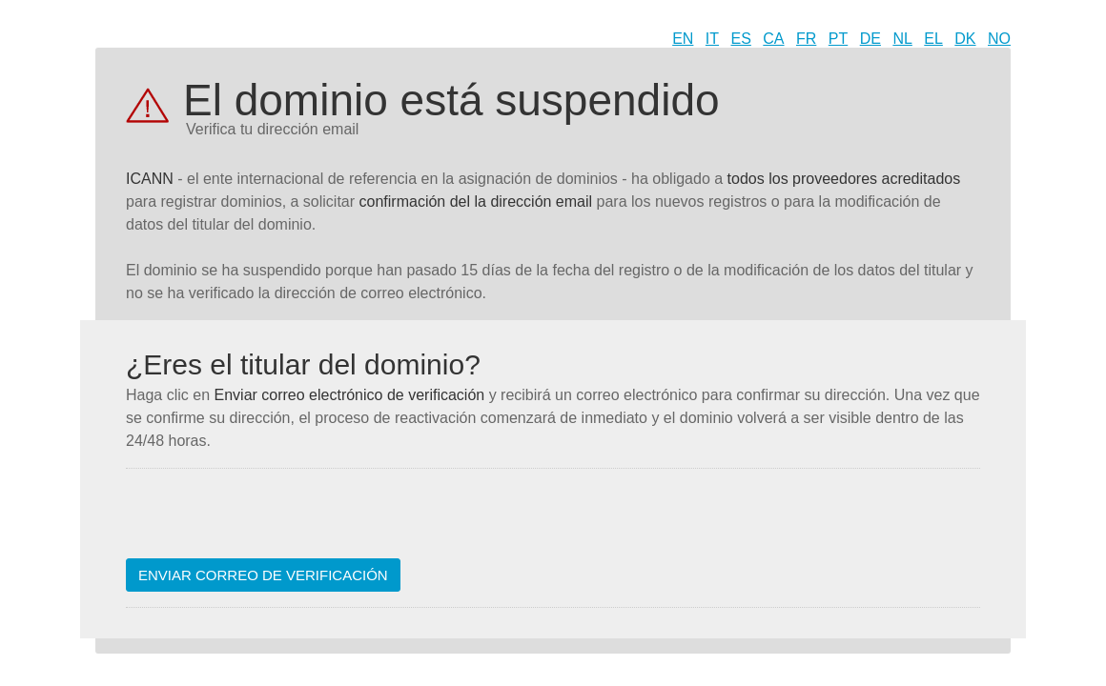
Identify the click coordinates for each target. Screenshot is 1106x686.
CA (773, 38)
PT (838, 38)
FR (806, 38)
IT (712, 38)
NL (901, 38)
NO (999, 38)
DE (870, 38)
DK (964, 38)
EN (682, 38)
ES (741, 38)
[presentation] (271, 521)
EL (933, 38)
